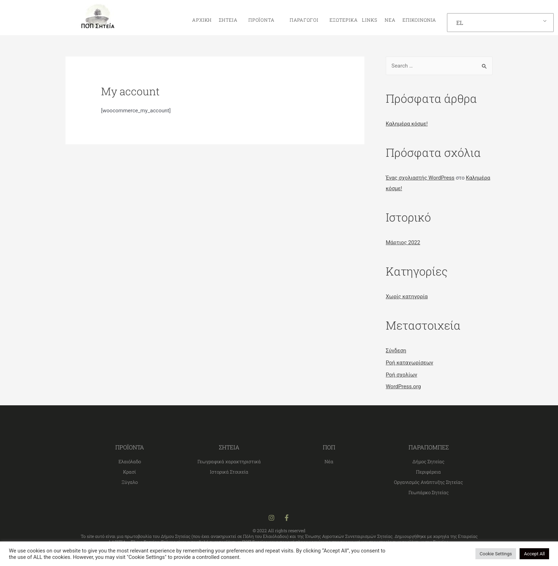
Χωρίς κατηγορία (407, 296)
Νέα (390, 20)
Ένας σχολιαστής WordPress (420, 178)
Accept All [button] (534, 553)
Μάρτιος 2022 (403, 242)
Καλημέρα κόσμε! (407, 124)
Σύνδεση (396, 350)
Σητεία (230, 19)
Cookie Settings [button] (496, 553)
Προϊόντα (263, 19)
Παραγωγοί (302, 20)
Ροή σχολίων (401, 375)
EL (459, 22)
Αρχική (202, 20)
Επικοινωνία (419, 20)
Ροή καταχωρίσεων (409, 362)
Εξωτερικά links (352, 20)
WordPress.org (403, 386)
